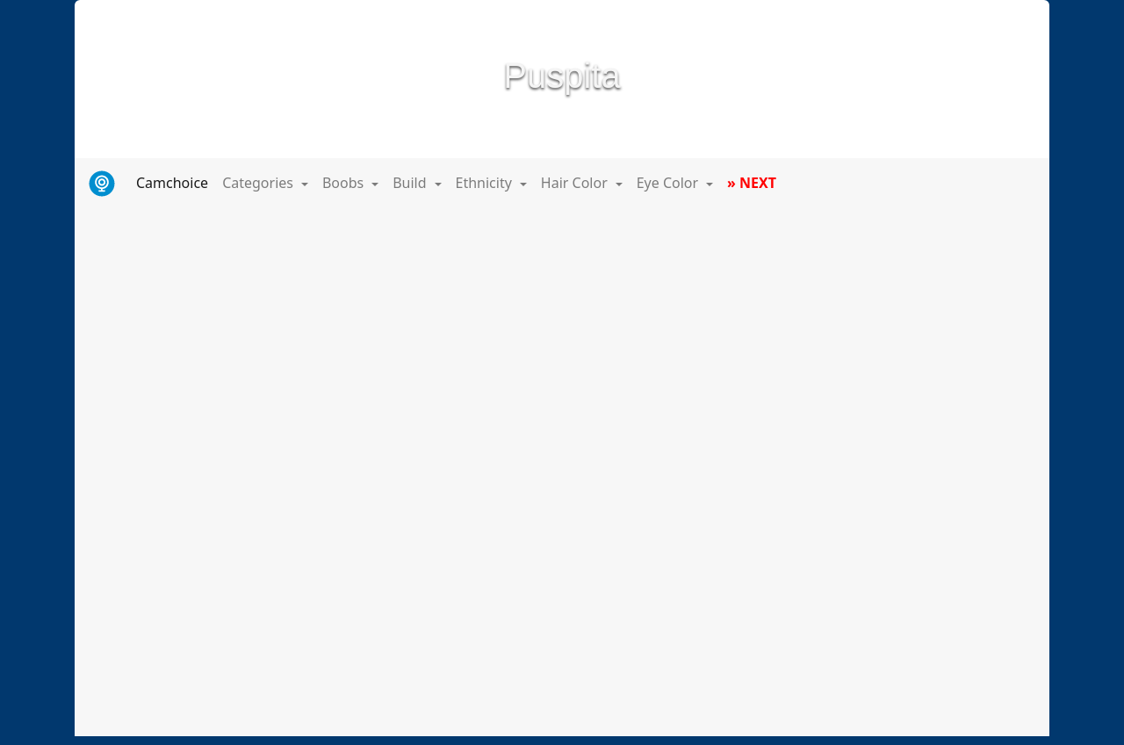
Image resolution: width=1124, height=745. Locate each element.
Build (411, 182)
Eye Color (669, 182)
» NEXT (751, 182)
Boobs (344, 182)
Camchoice (175, 181)
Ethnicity (485, 182)
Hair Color (576, 182)
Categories (259, 182)
